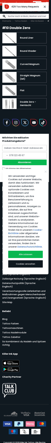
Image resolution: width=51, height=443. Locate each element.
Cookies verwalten (25, 264)
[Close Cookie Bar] (45, 171)
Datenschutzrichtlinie (29, 246)
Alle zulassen (25, 254)
